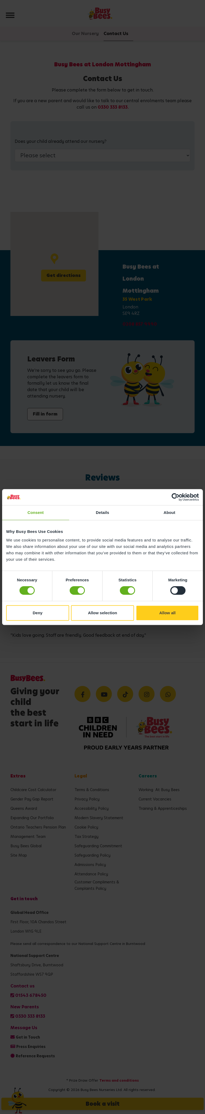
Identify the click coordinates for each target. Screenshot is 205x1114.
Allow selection (102, 613)
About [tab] (169, 512)
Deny (37, 613)
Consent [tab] (35, 512)
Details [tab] (102, 512)
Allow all (167, 613)
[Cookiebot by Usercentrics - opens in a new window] (175, 497)
